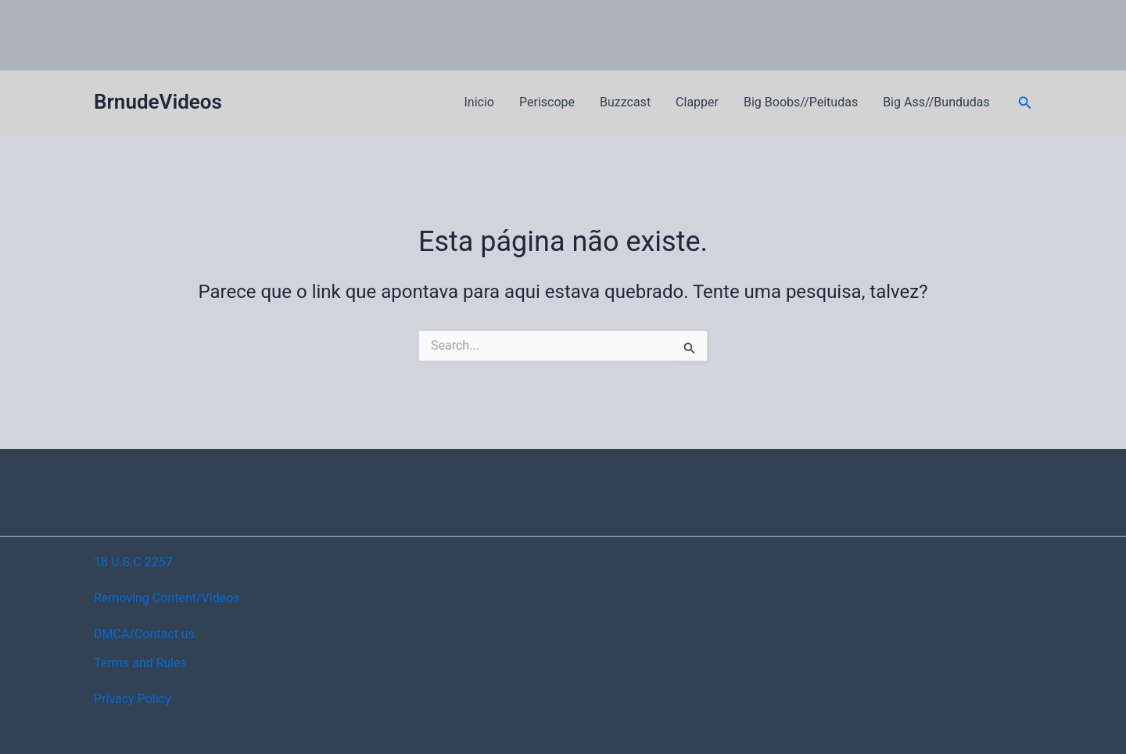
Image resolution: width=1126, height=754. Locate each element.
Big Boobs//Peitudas (801, 102)
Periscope (547, 102)
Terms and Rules (140, 662)
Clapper (697, 102)
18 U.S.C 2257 (133, 562)
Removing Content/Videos (167, 598)
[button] (1025, 103)
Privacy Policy (132, 698)
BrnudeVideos (158, 101)
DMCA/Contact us (144, 634)
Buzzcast (625, 102)
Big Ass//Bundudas (936, 102)
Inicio (479, 102)
